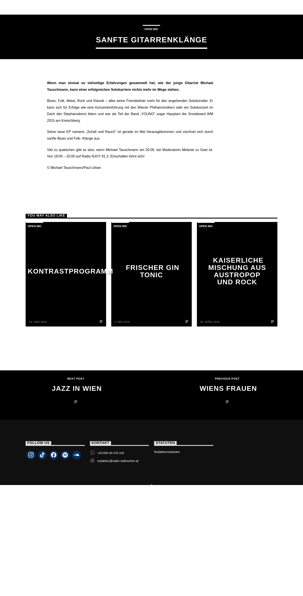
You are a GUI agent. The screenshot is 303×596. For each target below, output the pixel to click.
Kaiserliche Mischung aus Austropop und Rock (237, 358)
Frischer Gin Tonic (152, 358)
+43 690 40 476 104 (110, 540)
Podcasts (192, 7)
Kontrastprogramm (70, 358)
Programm (158, 7)
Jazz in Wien (77, 475)
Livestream (65, 7)
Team (130, 7)
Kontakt (223, 7)
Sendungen (101, 7)
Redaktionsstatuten (167, 539)
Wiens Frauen (228, 475)
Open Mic (151, 72)
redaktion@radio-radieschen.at (118, 548)
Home (36, 7)
